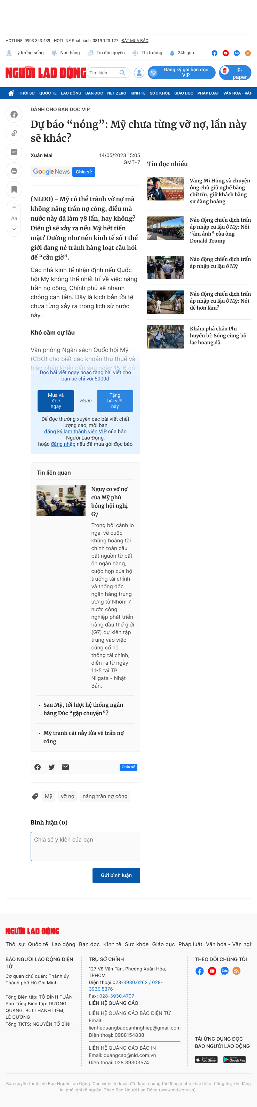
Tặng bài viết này (115, 401)
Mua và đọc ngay (56, 401)
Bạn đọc (94, 93)
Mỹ (49, 796)
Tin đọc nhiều (167, 164)
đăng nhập (63, 444)
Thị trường (147, 53)
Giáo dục (183, 93)
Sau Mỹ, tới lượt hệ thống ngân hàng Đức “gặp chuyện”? (83, 709)
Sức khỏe (160, 93)
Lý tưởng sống (25, 53)
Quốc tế (48, 93)
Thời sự (27, 93)
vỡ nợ (67, 796)
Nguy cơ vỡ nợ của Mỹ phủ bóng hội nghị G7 (109, 502)
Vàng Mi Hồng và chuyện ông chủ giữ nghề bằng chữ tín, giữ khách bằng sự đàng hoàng (220, 191)
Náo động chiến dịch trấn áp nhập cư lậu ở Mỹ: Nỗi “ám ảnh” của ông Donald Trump (220, 230)
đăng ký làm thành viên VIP (75, 431)
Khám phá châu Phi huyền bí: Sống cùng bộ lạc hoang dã (218, 336)
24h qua (181, 53)
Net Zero (117, 93)
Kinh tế (138, 93)
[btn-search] (122, 72)
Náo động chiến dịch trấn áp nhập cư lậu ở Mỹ (220, 262)
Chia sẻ (84, 171)
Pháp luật (208, 93)
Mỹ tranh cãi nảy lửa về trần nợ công (83, 737)
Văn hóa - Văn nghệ (231, 944)
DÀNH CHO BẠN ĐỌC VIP (60, 110)
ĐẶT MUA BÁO (134, 40)
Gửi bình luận (116, 875)
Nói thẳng (65, 53)
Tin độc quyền (106, 53)
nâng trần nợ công (105, 796)
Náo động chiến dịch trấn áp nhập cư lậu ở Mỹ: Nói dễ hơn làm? (220, 301)
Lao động (71, 93)
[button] (14, 207)
